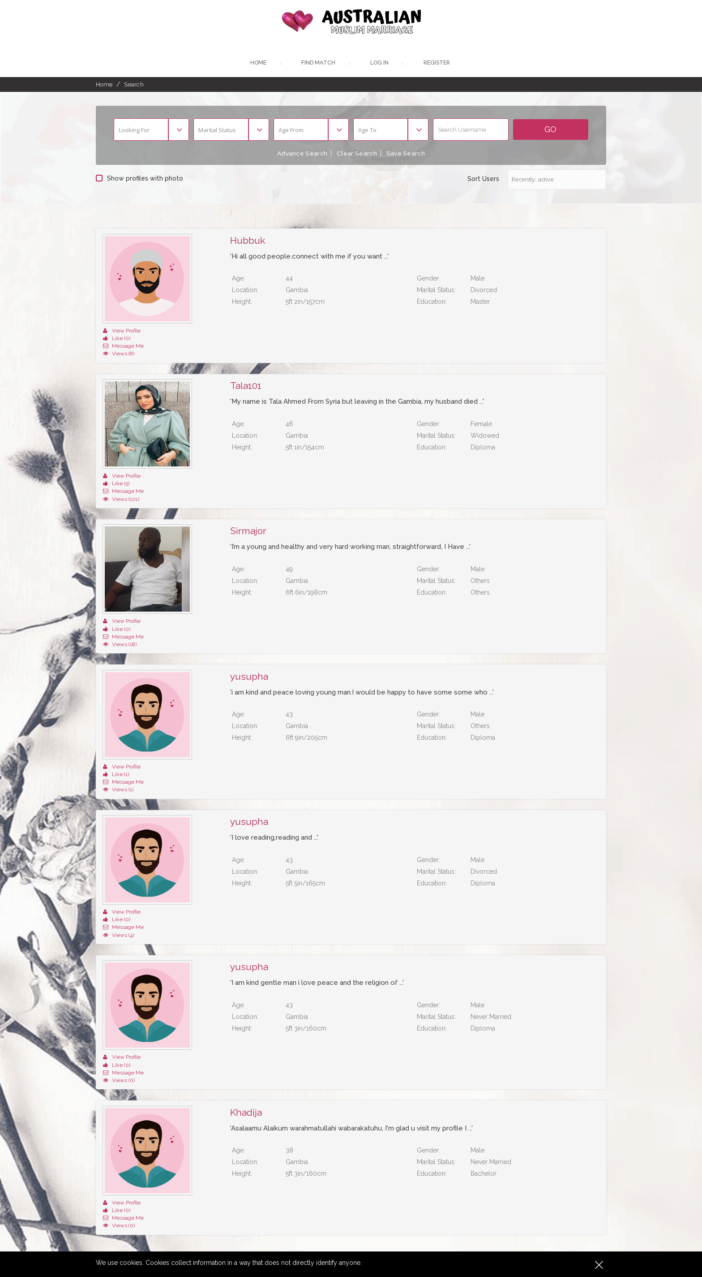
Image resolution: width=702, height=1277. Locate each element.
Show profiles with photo (139, 179)
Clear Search (356, 154)
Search (134, 85)
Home (256, 63)
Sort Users (483, 179)
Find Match (317, 63)
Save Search (408, 154)
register (438, 63)
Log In (379, 63)
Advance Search (300, 154)
